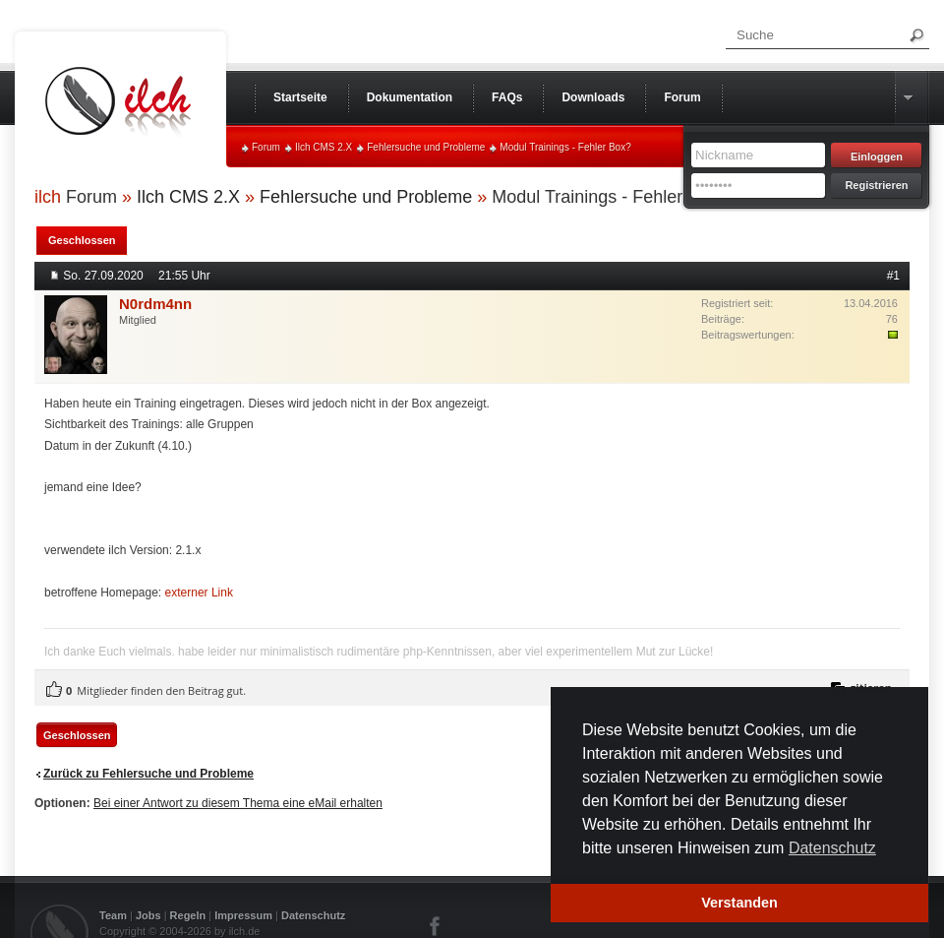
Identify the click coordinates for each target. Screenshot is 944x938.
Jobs (148, 915)
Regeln (188, 915)
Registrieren (876, 185)
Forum (266, 147)
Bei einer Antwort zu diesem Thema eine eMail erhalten (238, 803)
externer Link (199, 592)
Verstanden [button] (739, 902)
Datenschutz (313, 915)
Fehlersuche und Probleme (426, 147)
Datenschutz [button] (832, 848)
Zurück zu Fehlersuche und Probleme (148, 774)
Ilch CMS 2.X (323, 147)
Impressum (243, 915)
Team (113, 915)
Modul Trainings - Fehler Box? (565, 147)
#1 (893, 275)
